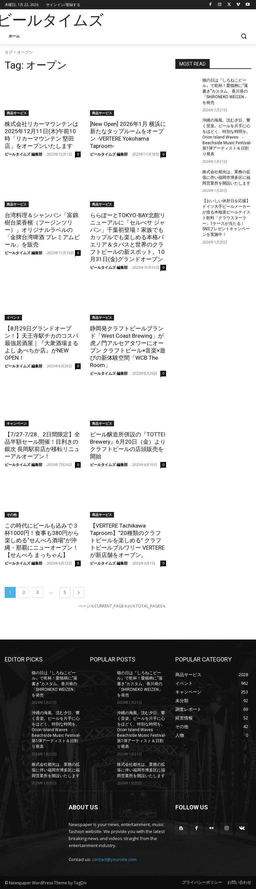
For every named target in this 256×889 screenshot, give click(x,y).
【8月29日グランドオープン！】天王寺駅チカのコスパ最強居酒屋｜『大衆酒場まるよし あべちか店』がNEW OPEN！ (41, 343)
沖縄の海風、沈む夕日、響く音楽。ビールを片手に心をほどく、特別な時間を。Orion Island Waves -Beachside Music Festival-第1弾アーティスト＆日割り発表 (226, 137)
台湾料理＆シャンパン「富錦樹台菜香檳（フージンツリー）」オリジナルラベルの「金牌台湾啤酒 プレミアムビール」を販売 (42, 230)
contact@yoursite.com (114, 859)
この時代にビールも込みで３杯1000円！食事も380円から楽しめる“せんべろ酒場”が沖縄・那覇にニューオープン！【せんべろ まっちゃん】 (42, 540)
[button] (243, 36)
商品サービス (17, 113)
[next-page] (78, 592)
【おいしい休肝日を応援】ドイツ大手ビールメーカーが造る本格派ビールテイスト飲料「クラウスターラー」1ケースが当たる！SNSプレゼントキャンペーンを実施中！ (226, 218)
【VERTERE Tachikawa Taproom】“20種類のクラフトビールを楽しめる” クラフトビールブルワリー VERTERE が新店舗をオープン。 (127, 540)
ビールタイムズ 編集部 (23, 154)
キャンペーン (17, 423)
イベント (13, 317)
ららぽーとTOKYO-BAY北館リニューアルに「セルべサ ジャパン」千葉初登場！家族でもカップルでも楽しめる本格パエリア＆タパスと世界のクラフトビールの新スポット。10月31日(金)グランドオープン (127, 237)
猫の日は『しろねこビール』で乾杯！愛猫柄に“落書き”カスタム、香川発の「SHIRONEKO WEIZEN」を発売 (225, 91)
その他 (12, 514)
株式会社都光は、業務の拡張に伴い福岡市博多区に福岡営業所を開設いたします (226, 178)
